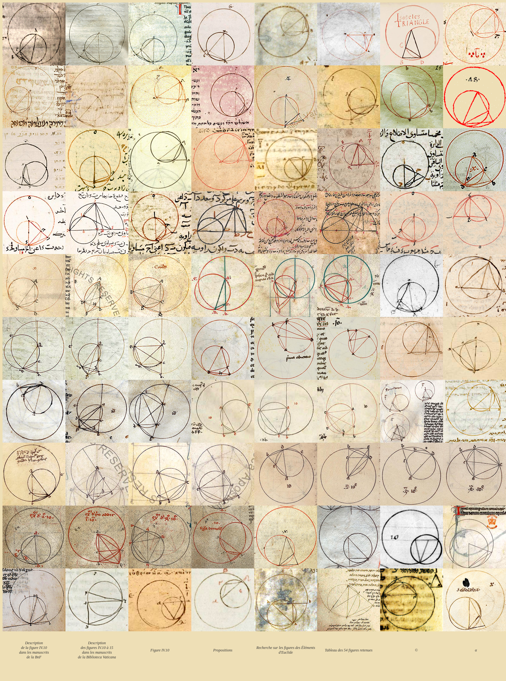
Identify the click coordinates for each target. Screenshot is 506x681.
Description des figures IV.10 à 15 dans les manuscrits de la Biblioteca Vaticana (97, 650)
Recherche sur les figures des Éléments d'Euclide (285, 650)
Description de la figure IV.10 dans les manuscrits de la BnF (34, 650)
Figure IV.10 (159, 650)
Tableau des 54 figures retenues (348, 650)
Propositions (223, 650)
